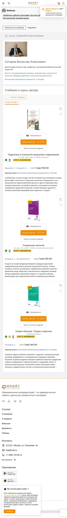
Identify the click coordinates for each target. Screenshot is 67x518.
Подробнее (32, 28)
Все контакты (9, 459)
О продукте (7, 419)
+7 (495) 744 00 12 (14, 455)
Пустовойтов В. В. (23, 259)
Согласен (9, 511)
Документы (7, 428)
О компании (7, 414)
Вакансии (6, 424)
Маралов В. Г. (10, 168)
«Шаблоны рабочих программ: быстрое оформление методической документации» (26, 16)
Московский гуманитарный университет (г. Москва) (24, 79)
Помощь (5, 433)
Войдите (49, 11)
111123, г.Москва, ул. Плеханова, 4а (22, 445)
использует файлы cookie (12, 495)
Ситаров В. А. (21, 168)
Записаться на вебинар (14, 28)
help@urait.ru (11, 450)
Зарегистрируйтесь (52, 9)
